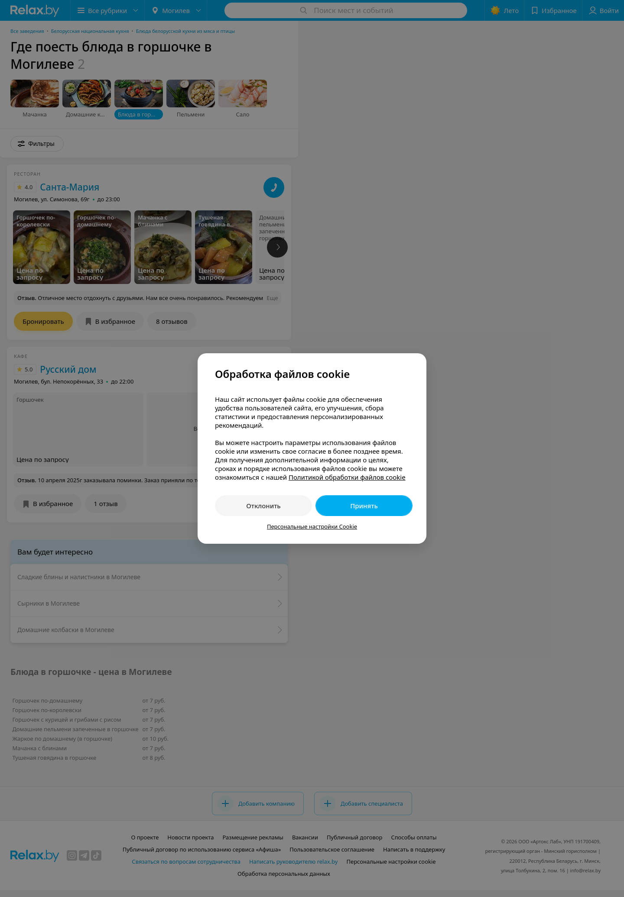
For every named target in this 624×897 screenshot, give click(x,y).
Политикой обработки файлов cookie (347, 477)
